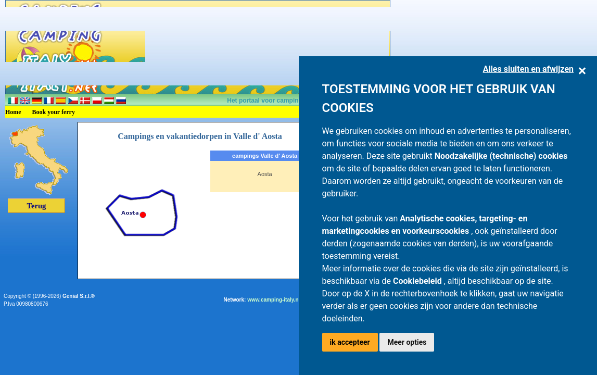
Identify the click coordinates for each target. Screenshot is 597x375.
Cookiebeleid (418, 281)
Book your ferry (53, 112)
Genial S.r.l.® (78, 296)
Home (13, 112)
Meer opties (406, 342)
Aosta (265, 174)
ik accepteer (350, 342)
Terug (36, 206)
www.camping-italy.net (275, 300)
